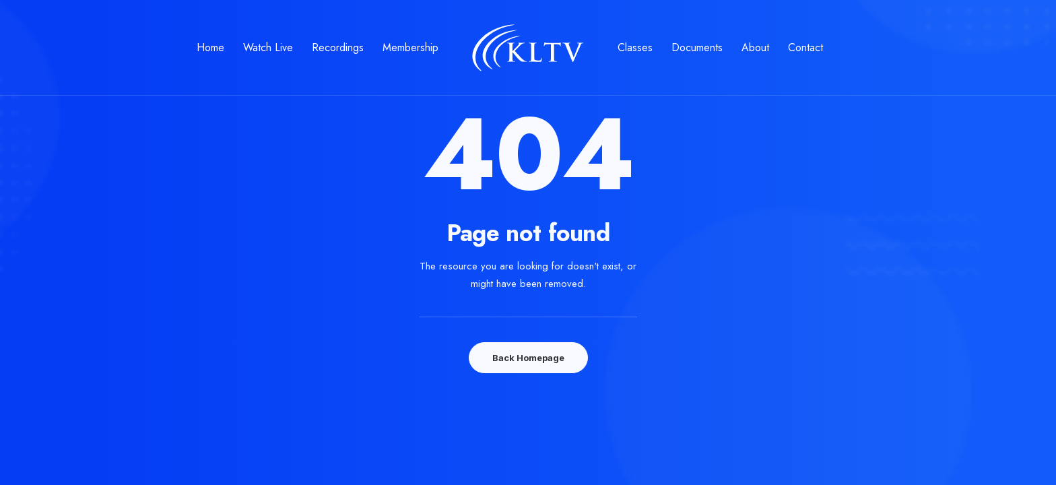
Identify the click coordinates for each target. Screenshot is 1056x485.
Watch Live (268, 47)
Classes (635, 47)
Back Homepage (528, 357)
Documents (697, 47)
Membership (410, 47)
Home (210, 47)
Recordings (338, 47)
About (755, 47)
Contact (805, 47)
